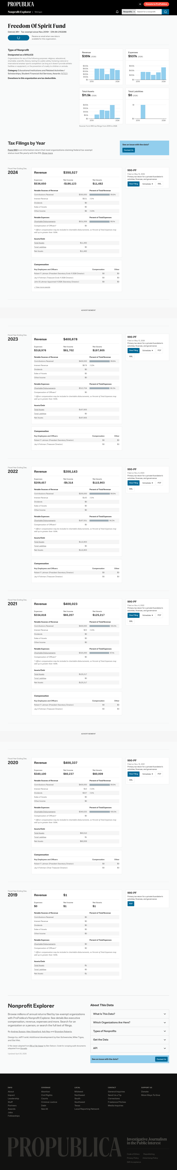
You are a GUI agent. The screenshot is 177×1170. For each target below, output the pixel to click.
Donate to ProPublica (156, 4)
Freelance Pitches (117, 1102)
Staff (10, 1102)
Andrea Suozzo (18, 1031)
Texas (77, 1105)
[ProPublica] (21, 4)
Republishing (149, 1154)
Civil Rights (46, 1095)
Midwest (78, 1091)
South (77, 1098)
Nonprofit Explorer (19, 12)
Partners (12, 1105)
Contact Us (128, 150)
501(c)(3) (28, 54)
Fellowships (14, 1116)
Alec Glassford (33, 1031)
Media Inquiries (115, 1105)
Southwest (79, 1102)
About (11, 1091)
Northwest (79, 1095)
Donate (145, 1091)
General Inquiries (116, 1091)
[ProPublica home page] (65, 1147)
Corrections (114, 1098)
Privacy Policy (133, 1158)
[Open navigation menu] (140, 4)
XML (159, 184)
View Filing (133, 184)
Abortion (45, 1091)
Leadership (13, 1098)
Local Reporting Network (86, 1109)
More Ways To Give (150, 1095)
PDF (159, 350)
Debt (43, 1105)
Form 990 (13, 150)
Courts (44, 1098)
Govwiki (23, 1048)
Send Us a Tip (114, 1095)
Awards (11, 1109)
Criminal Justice (49, 1102)
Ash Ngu (46, 1031)
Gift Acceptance (134, 1162)
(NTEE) (64, 73)
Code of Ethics (133, 1154)
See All (44, 1109)
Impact (11, 1095)
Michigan (38, 12)
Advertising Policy (150, 1158)
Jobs (10, 1112)
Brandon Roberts (63, 1031)
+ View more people (42, 287)
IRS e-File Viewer (36, 1046)
